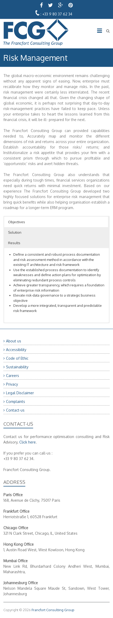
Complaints (15, 401)
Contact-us (15, 410)
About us (13, 341)
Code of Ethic (17, 358)
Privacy (12, 384)
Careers (12, 375)
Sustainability (17, 367)
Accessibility (16, 349)
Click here (27, 442)
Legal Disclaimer (20, 393)
